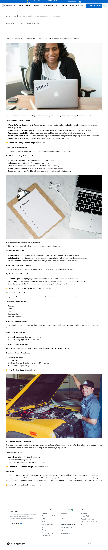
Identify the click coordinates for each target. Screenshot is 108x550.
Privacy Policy (85, 516)
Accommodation (66, 527)
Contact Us (84, 525)
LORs (43, 521)
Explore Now (30, 370)
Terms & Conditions (87, 519)
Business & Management (68, 516)
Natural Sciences (66, 519)
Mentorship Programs (49, 533)
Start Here (36, 340)
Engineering (64, 513)
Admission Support (67, 5)
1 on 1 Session (46, 536)
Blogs (14, 16)
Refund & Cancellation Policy (90, 522)
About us (84, 513)
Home (8, 16)
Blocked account (66, 533)
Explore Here (40, 143)
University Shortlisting (49, 516)
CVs (43, 527)
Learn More (36, 337)
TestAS (44, 530)
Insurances (64, 536)
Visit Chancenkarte (40, 466)
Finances (63, 530)
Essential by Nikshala (67, 524)
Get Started (46, 288)
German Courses (47, 524)
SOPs (43, 519)
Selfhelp (44, 513)
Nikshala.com (18, 544)
